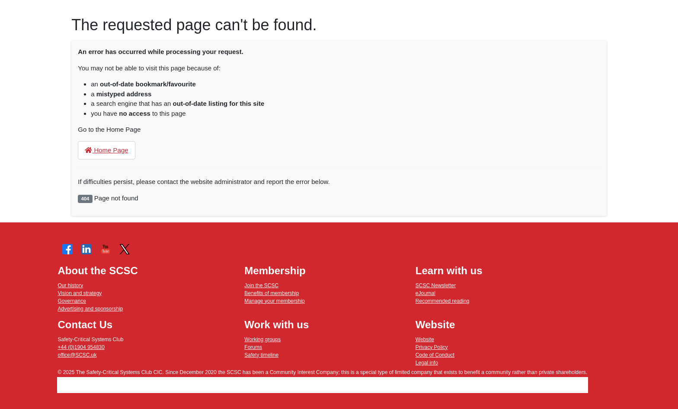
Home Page (106, 150)
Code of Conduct (435, 355)
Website (425, 339)
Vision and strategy (80, 293)
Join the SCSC (261, 285)
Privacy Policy (432, 347)
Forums (253, 347)
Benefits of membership (271, 293)
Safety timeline (261, 355)
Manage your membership (274, 301)
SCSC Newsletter (436, 285)
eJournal (425, 293)
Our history (70, 285)
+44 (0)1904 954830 (81, 347)
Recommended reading (443, 301)
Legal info (427, 363)
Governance (72, 301)
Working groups (262, 339)
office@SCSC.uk (77, 355)
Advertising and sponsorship (90, 309)
